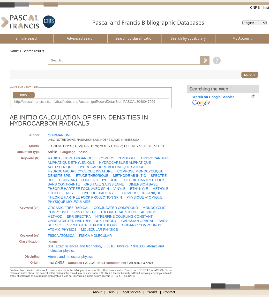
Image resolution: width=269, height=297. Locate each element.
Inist (266, 7)
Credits (152, 292)
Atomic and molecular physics (70, 257)
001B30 (138, 246)
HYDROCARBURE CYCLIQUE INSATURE (80, 171)
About (97, 292)
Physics (123, 246)
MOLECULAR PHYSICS (99, 229)
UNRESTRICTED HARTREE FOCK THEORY (82, 221)
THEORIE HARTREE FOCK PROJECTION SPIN (85, 197)
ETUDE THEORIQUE (92, 176)
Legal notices (131, 292)
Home (14, 51)
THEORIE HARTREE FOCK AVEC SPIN (78, 189)
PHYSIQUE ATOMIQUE (145, 197)
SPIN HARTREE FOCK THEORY (92, 225)
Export (249, 74)
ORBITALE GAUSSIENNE (104, 184)
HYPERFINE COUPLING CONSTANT (124, 216)
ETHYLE (54, 193)
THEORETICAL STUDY (118, 212)
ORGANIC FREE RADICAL (68, 208)
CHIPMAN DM (59, 135)
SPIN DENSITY (84, 212)
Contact (169, 292)
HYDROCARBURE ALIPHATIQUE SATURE (111, 167)
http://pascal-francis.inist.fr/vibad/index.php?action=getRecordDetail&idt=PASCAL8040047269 (84, 102)
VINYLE (119, 189)
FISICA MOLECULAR (95, 236)
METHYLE (161, 189)
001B (111, 246)
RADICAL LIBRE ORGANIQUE (71, 158)
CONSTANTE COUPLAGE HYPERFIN (88, 180)
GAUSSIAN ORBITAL (137, 221)
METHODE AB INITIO (129, 176)
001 (50, 246)
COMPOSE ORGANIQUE (141, 193)
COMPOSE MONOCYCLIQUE (140, 171)
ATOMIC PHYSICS (62, 229)
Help (111, 292)
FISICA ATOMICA (61, 236)
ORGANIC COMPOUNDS (141, 225)
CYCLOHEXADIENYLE (100, 193)
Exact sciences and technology (79, 246)
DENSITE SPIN (59, 176)
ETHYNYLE (139, 189)
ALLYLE (72, 193)
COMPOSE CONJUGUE (118, 158)
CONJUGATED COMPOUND (116, 208)
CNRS (255, 7)
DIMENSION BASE (143, 184)
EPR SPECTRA (79, 216)
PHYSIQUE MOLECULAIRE (69, 202)
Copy (23, 95)
